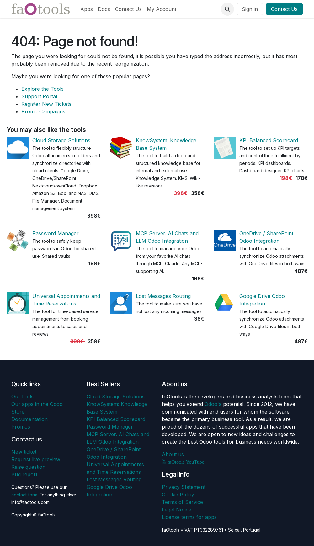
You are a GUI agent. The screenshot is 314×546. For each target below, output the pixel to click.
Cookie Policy (178, 494)
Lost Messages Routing (163, 296)
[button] (227, 9)
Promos (20, 427)
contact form (24, 494)
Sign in (250, 9)
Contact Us (284, 9)
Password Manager (55, 233)
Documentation (29, 419)
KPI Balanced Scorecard (268, 140)
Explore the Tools (42, 89)
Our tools (22, 396)
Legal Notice (176, 509)
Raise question (28, 467)
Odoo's (213, 404)
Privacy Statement (183, 487)
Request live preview (35, 459)
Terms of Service (182, 502)
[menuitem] (86, 9)
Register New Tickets (46, 104)
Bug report (24, 474)
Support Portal (39, 96)
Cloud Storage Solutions (61, 140)
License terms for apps (189, 517)
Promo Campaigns (43, 111)
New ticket (23, 452)
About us (173, 454)
